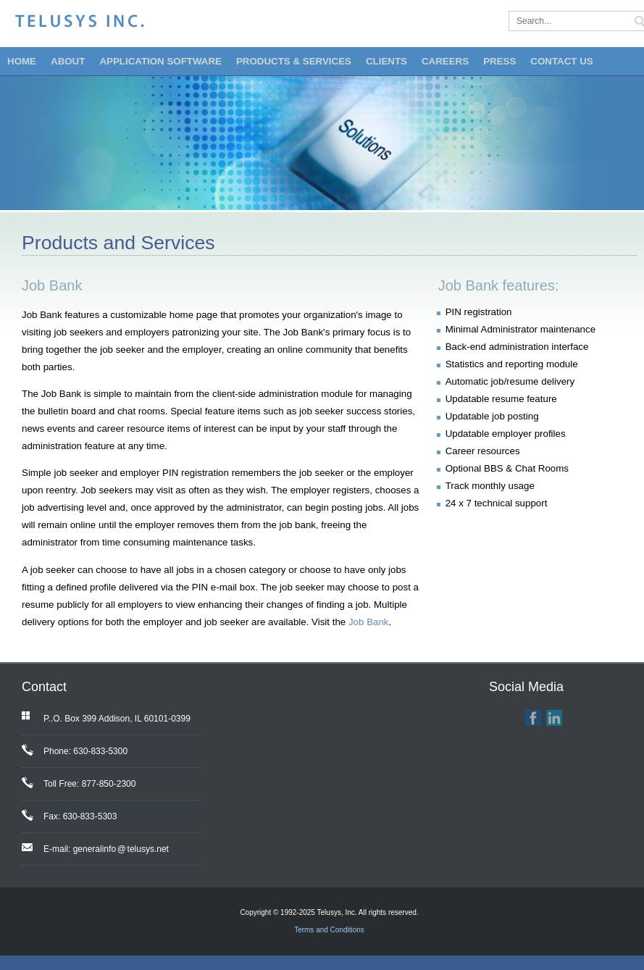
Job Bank (368, 621)
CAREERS (445, 61)
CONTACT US (561, 61)
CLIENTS (386, 61)
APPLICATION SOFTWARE (160, 61)
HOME (21, 61)
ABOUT (68, 61)
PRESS (499, 61)
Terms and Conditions (329, 930)
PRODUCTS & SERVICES (293, 61)
